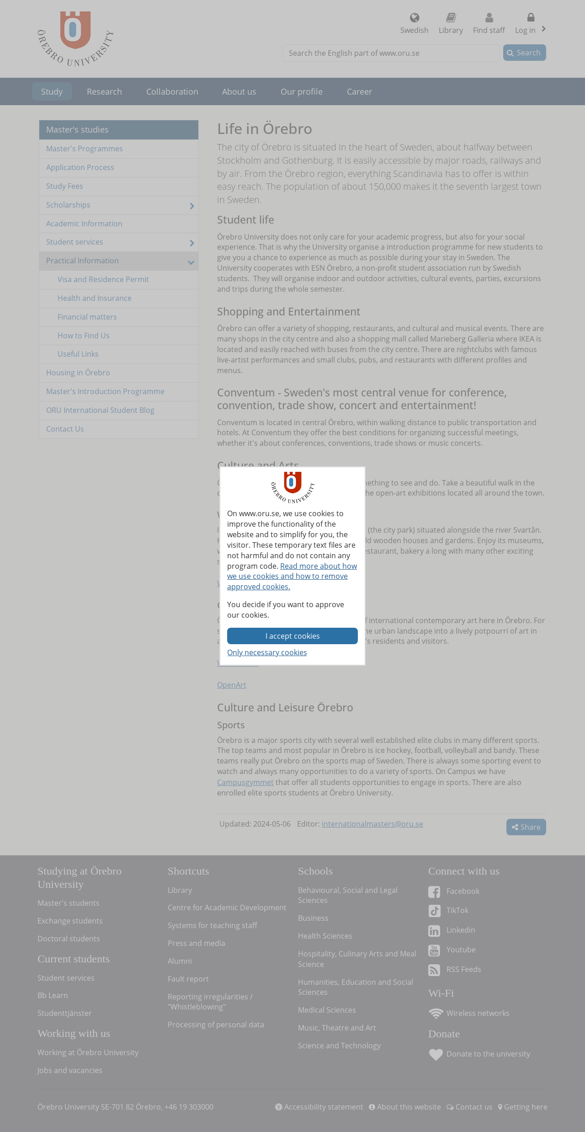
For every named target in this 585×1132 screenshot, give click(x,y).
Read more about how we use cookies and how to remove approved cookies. (292, 576)
